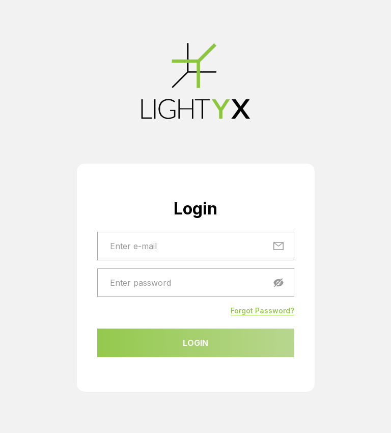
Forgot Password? (262, 310)
